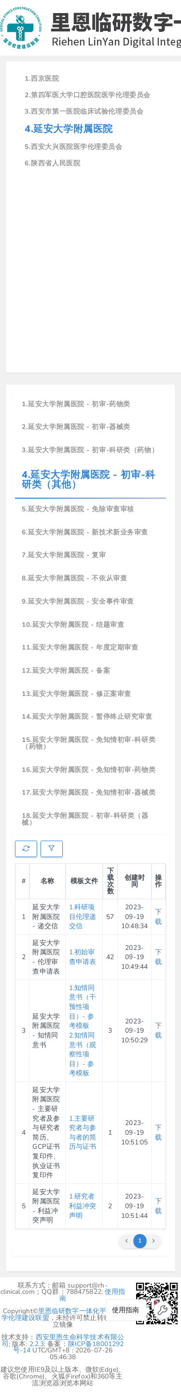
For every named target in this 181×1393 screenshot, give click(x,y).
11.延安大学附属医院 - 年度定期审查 (80, 647)
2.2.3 (36, 1344)
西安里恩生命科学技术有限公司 (63, 1341)
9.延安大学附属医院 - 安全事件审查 (78, 601)
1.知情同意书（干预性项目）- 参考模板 (83, 1006)
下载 (158, 916)
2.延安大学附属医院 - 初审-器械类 (76, 426)
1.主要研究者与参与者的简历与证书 (83, 1133)
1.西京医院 (42, 78)
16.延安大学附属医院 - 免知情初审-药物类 (88, 769)
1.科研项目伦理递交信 (83, 917)
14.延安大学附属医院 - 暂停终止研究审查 (87, 716)
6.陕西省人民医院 (52, 163)
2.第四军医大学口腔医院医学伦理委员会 (88, 95)
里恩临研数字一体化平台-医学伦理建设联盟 (62, 1314)
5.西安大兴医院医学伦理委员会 (73, 146)
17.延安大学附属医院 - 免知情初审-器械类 (88, 792)
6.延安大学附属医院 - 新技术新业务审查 (85, 532)
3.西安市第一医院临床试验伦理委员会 (84, 111)
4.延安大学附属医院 (69, 128)
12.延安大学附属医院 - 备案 (66, 670)
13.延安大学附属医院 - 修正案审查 (76, 693)
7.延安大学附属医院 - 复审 (64, 555)
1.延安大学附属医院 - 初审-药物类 (76, 404)
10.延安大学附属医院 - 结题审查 (73, 624)
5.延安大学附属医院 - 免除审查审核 (78, 509)
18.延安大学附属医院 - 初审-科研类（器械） (85, 819)
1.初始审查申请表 (83, 957)
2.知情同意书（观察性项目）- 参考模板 (83, 1054)
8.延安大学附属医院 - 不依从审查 (74, 578)
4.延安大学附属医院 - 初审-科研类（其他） (88, 479)
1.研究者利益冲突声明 (83, 1206)
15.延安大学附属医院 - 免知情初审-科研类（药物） (88, 743)
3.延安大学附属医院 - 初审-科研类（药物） (90, 450)
